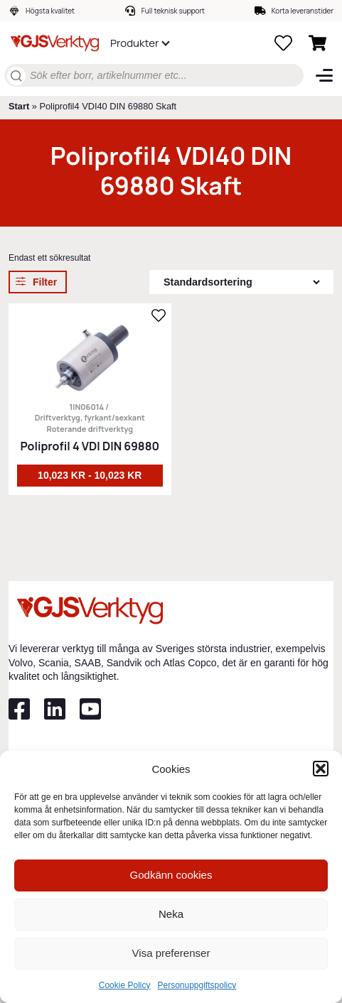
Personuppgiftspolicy (196, 985)
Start (19, 106)
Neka (171, 914)
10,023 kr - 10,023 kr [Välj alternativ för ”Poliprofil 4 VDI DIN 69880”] (89, 475)
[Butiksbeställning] (241, 282)
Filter (45, 282)
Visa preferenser (171, 953)
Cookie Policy (125, 985)
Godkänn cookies (171, 875)
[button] (321, 768)
